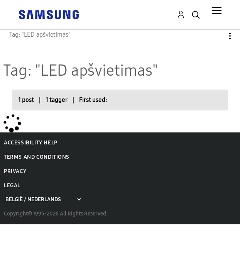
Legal (12, 185)
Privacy (15, 171)
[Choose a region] (43, 199)
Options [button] (217, 36)
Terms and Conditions (36, 157)
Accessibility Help (30, 142)
